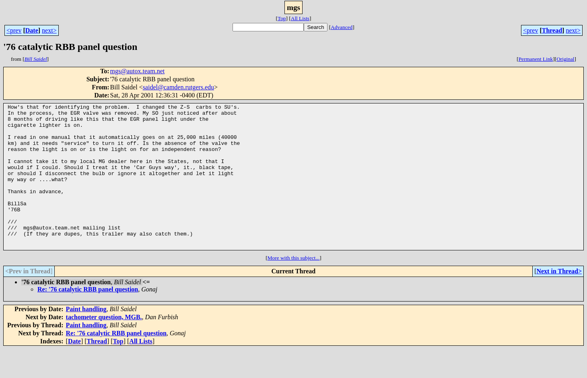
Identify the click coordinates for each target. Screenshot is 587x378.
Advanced (341, 27)
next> (49, 30)
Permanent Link (536, 59)
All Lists (300, 18)
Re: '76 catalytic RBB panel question (87, 318)
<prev (13, 30)
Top (282, 18)
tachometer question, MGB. (104, 346)
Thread (552, 30)
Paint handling (86, 338)
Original (565, 59)
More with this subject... (294, 287)
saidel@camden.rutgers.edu (178, 87)
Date (31, 30)
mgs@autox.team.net (137, 71)
